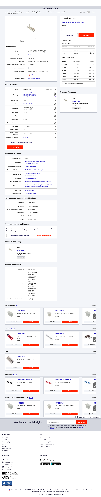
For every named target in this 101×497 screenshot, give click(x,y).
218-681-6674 (7, 464)
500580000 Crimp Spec (31, 163)
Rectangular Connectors (38, 12)
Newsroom (5, 450)
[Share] (94, 12)
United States (13, 490)
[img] (11, 3)
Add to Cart (86, 35)
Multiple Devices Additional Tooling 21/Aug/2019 (38, 181)
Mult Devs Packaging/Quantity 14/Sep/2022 (36, 186)
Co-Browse (6, 470)
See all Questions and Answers (19, 235)
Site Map (4, 446)
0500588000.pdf (29, 190)
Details (31, 321)
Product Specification (30, 166)
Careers (4, 444)
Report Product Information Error (21, 142)
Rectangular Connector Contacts (56, 12)
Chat (5, 460)
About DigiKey (6, 438)
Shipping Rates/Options (46, 442)
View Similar (15, 147)
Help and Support (45, 438)
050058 (25, 137)
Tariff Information (45, 446)
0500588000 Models (34, 78)
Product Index (8, 12)
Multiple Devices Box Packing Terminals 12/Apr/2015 (39, 185)
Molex (30, 55)
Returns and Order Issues (47, 444)
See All (17, 305)
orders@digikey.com (9, 467)
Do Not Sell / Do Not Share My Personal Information (50, 494)
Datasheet (32, 75)
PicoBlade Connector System (32, 173)
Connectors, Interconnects (22, 12)
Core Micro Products (30, 175)
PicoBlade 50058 (28, 104)
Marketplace (5, 440)
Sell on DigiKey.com (7, 442)
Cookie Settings (90, 490)
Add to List (69, 35)
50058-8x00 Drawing (30, 193)
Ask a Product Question (44, 235)
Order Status (43, 440)
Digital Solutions (6, 448)
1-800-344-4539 (8, 462)
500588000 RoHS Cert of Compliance (35, 170)
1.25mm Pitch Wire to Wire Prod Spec (35, 161)
